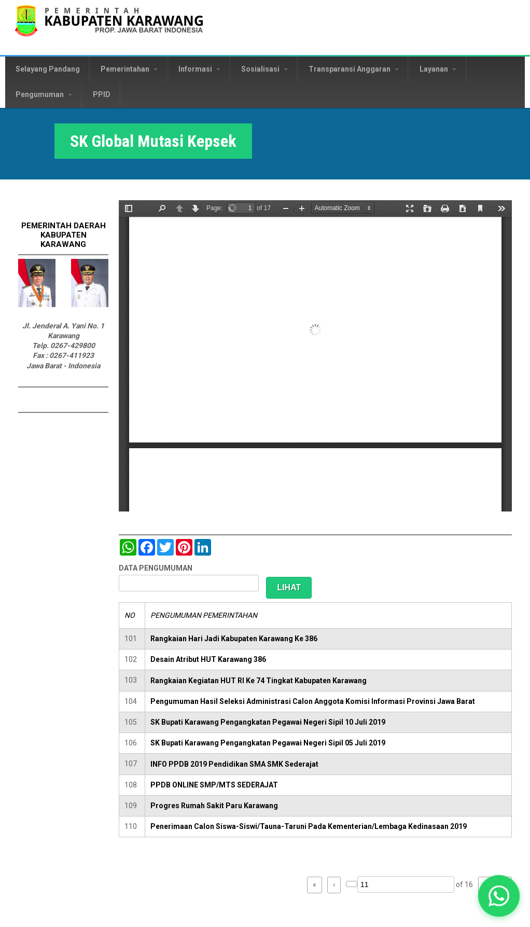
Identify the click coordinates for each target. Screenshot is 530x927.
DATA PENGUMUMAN (155, 568)
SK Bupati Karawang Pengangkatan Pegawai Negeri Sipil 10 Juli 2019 (267, 722)
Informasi (199, 69)
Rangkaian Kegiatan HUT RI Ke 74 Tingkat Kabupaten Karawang (258, 680)
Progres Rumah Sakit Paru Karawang (214, 805)
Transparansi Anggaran (354, 69)
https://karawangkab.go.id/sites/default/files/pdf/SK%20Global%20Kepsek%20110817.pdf (315, 355)
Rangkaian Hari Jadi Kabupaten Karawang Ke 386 (233, 638)
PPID (101, 94)
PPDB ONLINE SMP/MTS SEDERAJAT (214, 785)
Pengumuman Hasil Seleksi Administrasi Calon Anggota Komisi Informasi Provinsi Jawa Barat (312, 701)
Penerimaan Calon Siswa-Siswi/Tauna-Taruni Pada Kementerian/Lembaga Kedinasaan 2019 (308, 826)
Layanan (438, 69)
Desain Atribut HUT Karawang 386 (208, 659)
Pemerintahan (129, 69)
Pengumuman (44, 94)
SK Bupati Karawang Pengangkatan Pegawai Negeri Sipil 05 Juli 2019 (267, 743)
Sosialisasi (264, 69)
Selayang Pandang (48, 69)
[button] (499, 896)
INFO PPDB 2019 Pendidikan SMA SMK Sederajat (234, 764)
